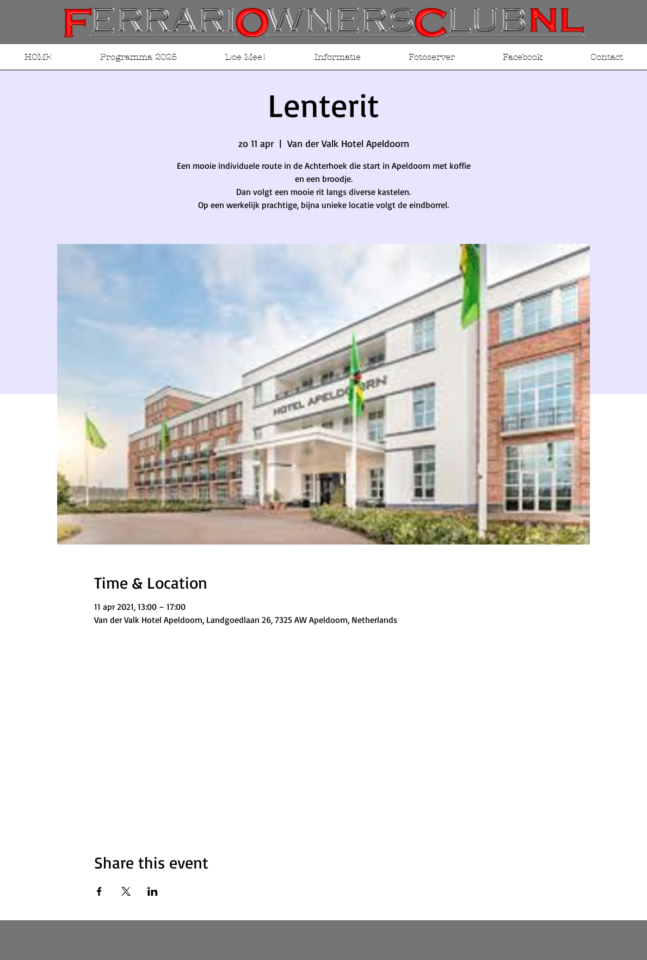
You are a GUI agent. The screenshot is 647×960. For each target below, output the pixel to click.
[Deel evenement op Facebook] (99, 891)
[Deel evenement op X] (126, 891)
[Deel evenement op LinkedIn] (152, 891)
